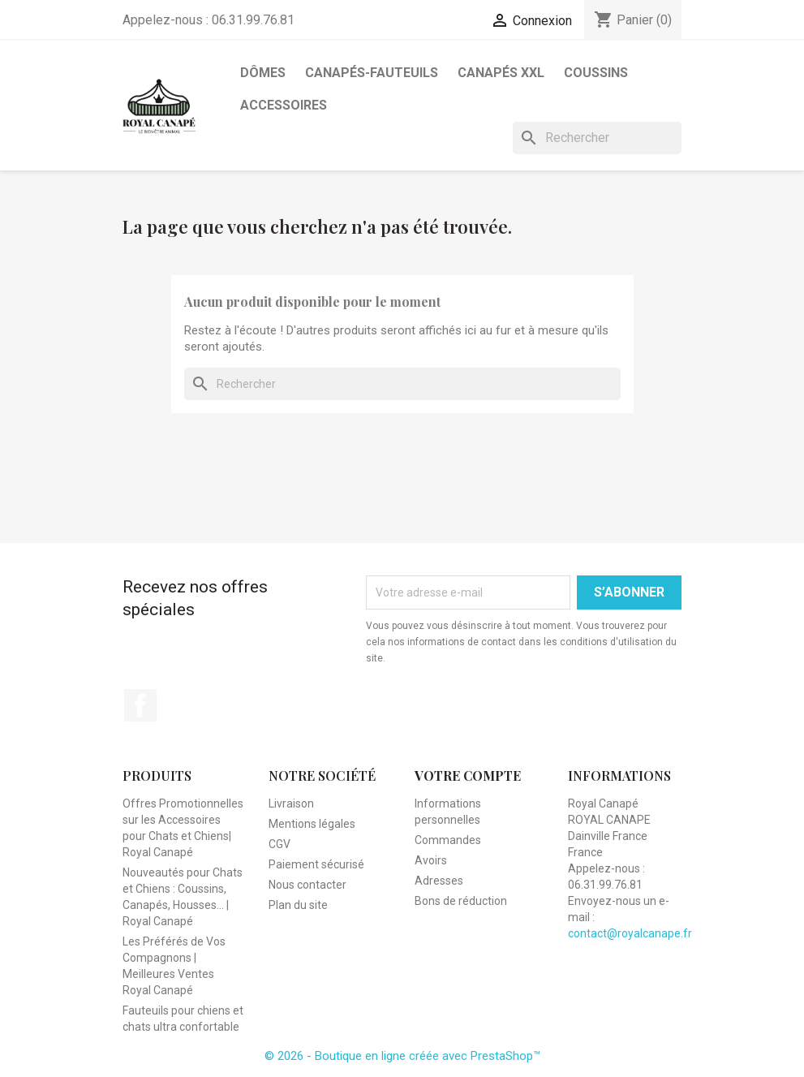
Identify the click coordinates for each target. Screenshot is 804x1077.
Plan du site (298, 904)
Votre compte (468, 775)
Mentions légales (312, 823)
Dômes (263, 72)
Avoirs (431, 860)
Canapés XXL (501, 72)
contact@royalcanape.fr (630, 933)
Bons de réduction (461, 900)
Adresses (439, 880)
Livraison (291, 803)
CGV (279, 844)
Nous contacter (307, 884)
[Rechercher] (597, 138)
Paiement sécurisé (316, 864)
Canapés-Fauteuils (371, 72)
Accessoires (283, 105)
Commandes (448, 840)
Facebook (140, 705)
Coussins (596, 72)
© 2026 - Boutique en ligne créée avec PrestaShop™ (402, 1056)
